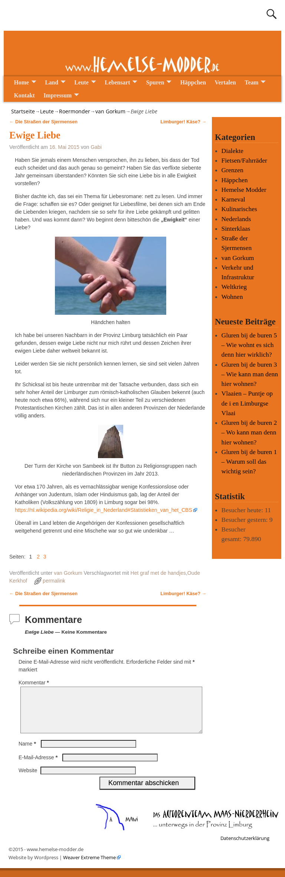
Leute (81, 82)
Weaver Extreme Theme (89, 866)
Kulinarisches (239, 209)
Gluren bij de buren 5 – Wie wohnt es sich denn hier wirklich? (249, 345)
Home (21, 82)
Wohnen (232, 296)
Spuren (155, 82)
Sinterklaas (236, 228)
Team (251, 82)
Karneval (233, 199)
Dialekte (232, 150)
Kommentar (34, 683)
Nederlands (236, 219)
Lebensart (117, 82)
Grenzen (232, 170)
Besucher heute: (243, 510)
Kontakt (24, 95)
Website (28, 779)
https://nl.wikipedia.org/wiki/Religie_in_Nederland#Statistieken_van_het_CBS (103, 510)
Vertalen (225, 82)
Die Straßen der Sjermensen (43, 121)
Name (28, 753)
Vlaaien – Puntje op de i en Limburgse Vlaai (247, 403)
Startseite (23, 111)
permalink (54, 581)
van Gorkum (110, 111)
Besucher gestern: (245, 519)
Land (51, 82)
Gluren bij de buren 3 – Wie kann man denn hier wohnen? (250, 374)
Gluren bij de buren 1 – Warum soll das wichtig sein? (249, 461)
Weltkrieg (234, 286)
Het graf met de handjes (158, 573)
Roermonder (74, 111)
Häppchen (193, 82)
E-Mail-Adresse (39, 766)
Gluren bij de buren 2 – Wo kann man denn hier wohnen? (249, 432)
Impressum (57, 95)
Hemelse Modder (244, 189)
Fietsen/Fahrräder (244, 160)
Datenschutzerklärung (244, 847)
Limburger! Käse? (183, 121)
